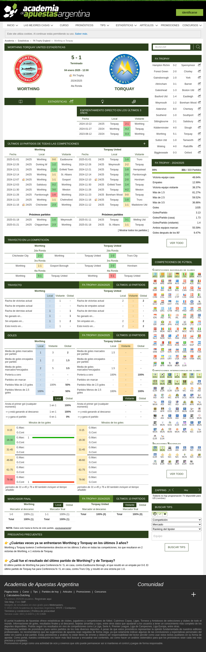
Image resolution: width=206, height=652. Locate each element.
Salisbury (41, 184)
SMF (23, 602)
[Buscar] (197, 47)
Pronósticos (84, 25)
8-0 (174, 109)
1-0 (54, 169)
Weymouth (66, 219)
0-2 (54, 184)
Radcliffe (188, 146)
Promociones (170, 25)
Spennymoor (188, 65)
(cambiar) (160, 498)
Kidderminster (161, 127)
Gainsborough (161, 77)
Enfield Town (66, 169)
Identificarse (189, 12)
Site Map (9, 602)
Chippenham (41, 224)
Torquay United (59, 275)
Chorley (188, 71)
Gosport (66, 179)
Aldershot (161, 109)
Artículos (149, 25)
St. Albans (66, 174)
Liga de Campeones (141, 626)
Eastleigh (188, 96)
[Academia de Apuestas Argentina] (141, 594)
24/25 (101, 123)
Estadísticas (126, 25)
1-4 (127, 184)
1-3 (174, 90)
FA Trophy (76, 75)
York (188, 77)
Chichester (41, 204)
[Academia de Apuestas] (171, 594)
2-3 (54, 204)
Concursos (192, 25)
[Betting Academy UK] (186, 594)
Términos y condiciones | (18, 611)
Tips (104, 25)
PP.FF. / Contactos (66, 608)
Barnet (188, 84)
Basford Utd (161, 96)
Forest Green (161, 71)
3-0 (54, 189)
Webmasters (56, 605)
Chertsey (188, 109)
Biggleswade (161, 152)
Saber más (81, 33)
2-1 (127, 123)
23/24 (101, 128)
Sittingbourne (161, 121)
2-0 (127, 174)
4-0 (174, 127)
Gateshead (161, 90)
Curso (64, 25)
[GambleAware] (14, 648)
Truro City (132, 255)
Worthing (28, 89)
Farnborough (41, 194)
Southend (161, 115)
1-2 (54, 164)
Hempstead (139, 169)
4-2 (127, 128)
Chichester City (20, 255)
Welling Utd (139, 219)
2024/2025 (76, 80)
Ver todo (176, 242)
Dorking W (41, 164)
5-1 (39, 275)
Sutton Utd (161, 140)
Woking (161, 146)
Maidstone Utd (139, 204)
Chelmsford (66, 199)
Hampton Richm (161, 65)
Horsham (139, 179)
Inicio (12, 25)
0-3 (127, 133)
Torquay (124, 89)
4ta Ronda (76, 86)
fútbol (109, 620)
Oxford (188, 152)
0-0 (54, 159)
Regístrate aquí (43, 599)
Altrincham (161, 84)
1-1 (54, 174)
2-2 (127, 164)
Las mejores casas (39, 25)
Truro (139, 159)
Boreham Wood (114, 194)
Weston (66, 189)
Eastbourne (66, 159)
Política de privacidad (43, 611)
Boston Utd (188, 90)
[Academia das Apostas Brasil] (156, 594)
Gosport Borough (59, 265)
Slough (188, 127)
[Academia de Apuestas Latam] (178, 594)
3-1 (127, 219)
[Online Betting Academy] (163, 594)
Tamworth (188, 140)
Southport (188, 115)
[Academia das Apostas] (148, 594)
